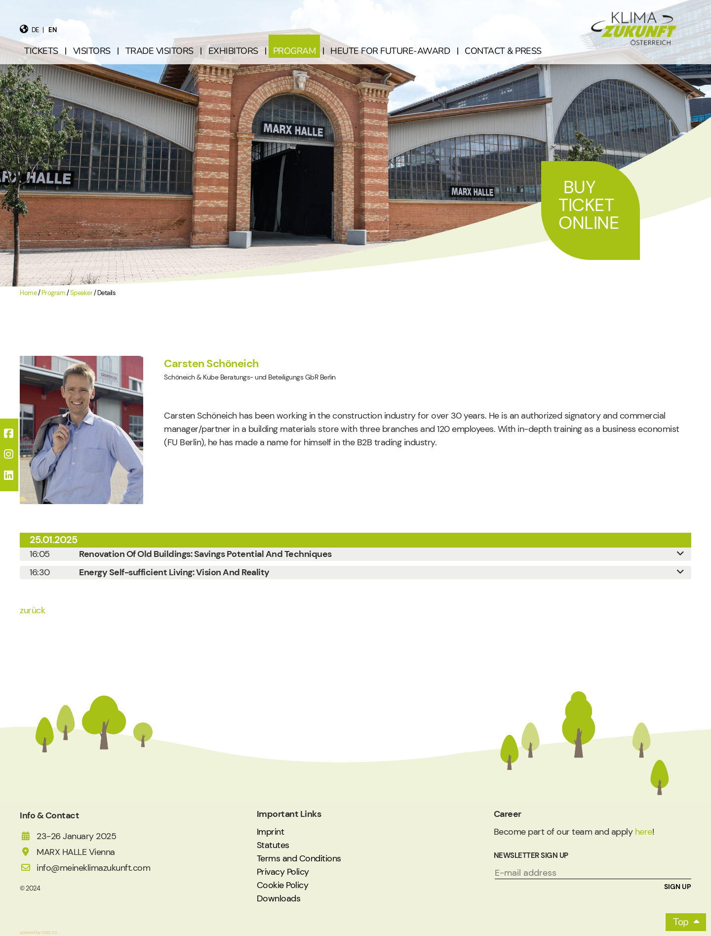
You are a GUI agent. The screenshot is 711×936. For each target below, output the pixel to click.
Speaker (81, 293)
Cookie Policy (283, 885)
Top (681, 922)
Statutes (273, 845)
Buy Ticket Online (588, 204)
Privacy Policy (283, 872)
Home (28, 293)
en (52, 30)
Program (53, 293)
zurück (32, 610)
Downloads (279, 898)
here (643, 832)
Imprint (270, 832)
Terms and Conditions (299, 858)
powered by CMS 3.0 (38, 932)
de (35, 30)
